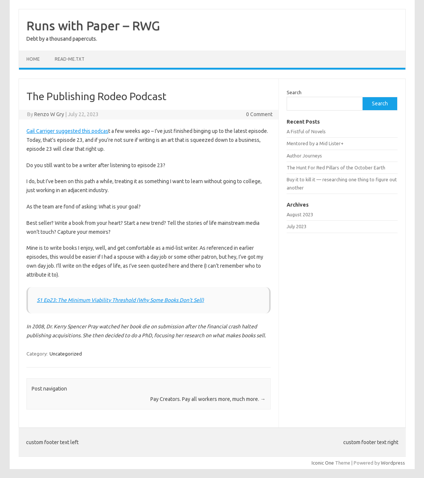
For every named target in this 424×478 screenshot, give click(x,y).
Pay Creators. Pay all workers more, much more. (207, 399)
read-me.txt (70, 59)
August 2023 (300, 214)
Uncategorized (66, 353)
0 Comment (259, 114)
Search (294, 92)
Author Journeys (304, 155)
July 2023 (296, 226)
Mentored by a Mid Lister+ (315, 143)
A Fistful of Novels (306, 131)
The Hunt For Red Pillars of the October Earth (336, 167)
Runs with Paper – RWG (93, 25)
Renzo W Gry (49, 114)
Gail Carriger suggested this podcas (67, 131)
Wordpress (393, 462)
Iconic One (323, 462)
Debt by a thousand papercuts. (61, 39)
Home (33, 59)
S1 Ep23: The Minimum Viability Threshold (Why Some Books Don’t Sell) (120, 300)
